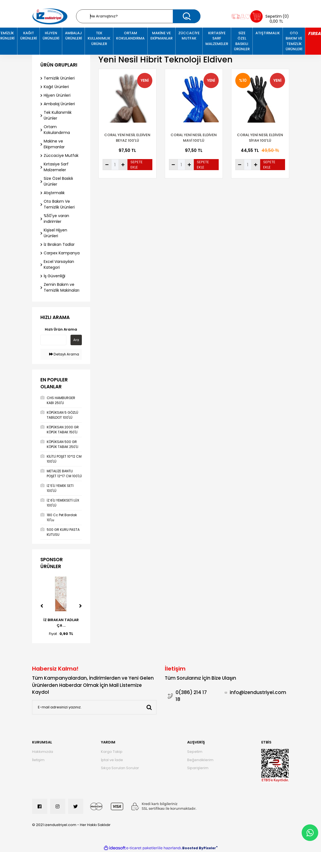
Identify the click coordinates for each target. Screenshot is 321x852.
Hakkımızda (42, 751)
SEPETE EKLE (137, 164)
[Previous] (41, 606)
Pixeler (209, 848)
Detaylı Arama (64, 354)
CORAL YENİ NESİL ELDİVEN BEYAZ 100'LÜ (127, 137)
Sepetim (194, 751)
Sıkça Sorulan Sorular (120, 768)
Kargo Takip (111, 751)
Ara (76, 339)
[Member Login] (242, 16)
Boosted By (192, 848)
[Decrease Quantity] (107, 164)
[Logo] (50, 16)
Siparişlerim (197, 768)
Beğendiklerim (200, 760)
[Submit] (149, 707)
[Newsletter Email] (94, 707)
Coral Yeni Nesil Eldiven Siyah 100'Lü (260, 137)
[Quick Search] (53, 340)
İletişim (38, 760)
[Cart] (269, 16)
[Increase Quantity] (123, 164)
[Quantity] (115, 164)
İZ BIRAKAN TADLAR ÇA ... (61, 622)
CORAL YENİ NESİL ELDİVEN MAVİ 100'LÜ (194, 137)
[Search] (138, 16)
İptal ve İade (112, 760)
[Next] (80, 606)
